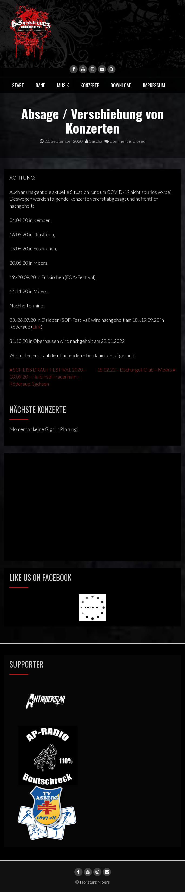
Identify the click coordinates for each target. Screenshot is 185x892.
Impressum (154, 85)
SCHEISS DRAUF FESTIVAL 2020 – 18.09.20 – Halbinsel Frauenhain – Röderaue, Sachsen (47, 377)
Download (121, 85)
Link (36, 327)
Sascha (93, 141)
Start (18, 85)
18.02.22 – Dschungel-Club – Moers (134, 370)
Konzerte (90, 85)
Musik (63, 85)
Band (40, 85)
